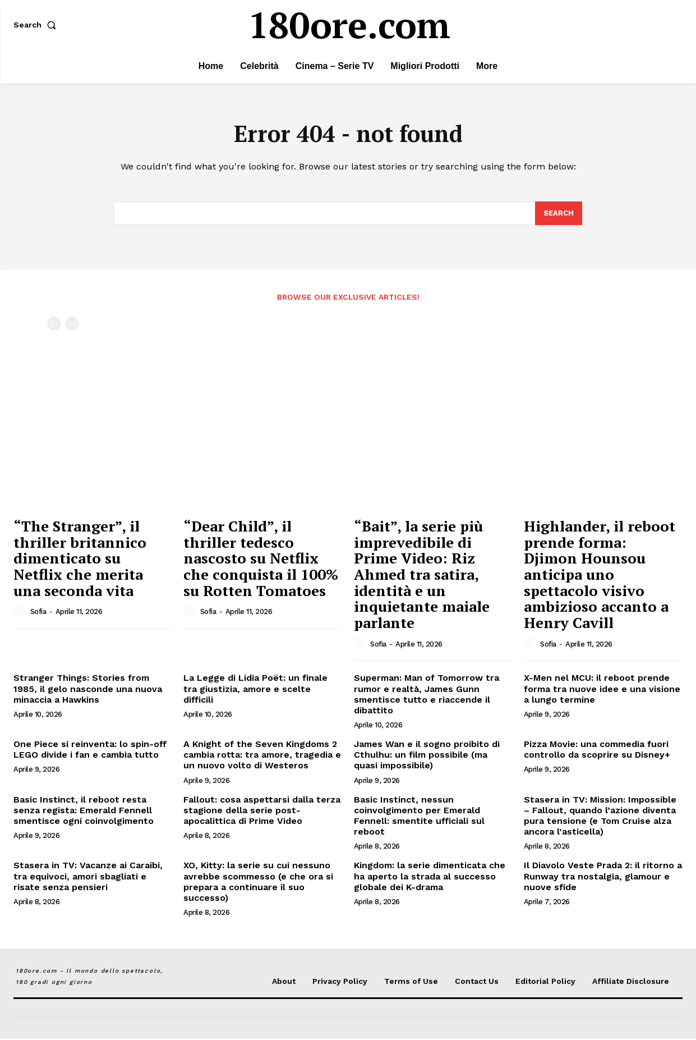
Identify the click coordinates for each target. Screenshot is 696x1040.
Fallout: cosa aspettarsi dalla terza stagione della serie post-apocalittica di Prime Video (261, 811)
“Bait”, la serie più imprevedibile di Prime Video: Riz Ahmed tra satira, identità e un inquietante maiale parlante (422, 575)
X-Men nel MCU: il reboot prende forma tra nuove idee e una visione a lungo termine (602, 689)
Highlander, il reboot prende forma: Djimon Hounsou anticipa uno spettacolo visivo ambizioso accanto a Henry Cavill (599, 575)
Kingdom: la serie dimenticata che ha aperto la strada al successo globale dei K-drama (429, 878)
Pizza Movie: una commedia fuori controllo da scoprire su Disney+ (597, 750)
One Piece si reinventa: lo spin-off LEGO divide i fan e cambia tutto (90, 750)
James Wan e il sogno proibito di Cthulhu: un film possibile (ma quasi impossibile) (427, 756)
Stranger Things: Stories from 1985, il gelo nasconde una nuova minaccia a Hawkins (87, 689)
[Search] (558, 214)
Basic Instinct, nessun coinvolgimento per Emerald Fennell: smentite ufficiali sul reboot (419, 817)
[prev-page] (54, 325)
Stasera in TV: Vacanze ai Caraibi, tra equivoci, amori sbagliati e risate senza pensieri (88, 878)
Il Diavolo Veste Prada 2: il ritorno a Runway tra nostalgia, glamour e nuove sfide (603, 878)
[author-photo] (20, 612)
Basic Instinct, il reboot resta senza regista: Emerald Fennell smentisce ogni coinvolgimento (83, 811)
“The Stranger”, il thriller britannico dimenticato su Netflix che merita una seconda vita (79, 559)
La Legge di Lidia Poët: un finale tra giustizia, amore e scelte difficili (255, 689)
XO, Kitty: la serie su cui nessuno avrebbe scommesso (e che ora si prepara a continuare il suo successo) (258, 883)
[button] (37, 24)
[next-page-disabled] (72, 325)
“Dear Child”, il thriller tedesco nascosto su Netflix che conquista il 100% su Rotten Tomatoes (260, 559)
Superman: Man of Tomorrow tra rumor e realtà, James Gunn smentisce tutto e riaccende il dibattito (426, 695)
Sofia (38, 613)
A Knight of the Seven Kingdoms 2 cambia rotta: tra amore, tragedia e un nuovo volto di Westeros (262, 756)
